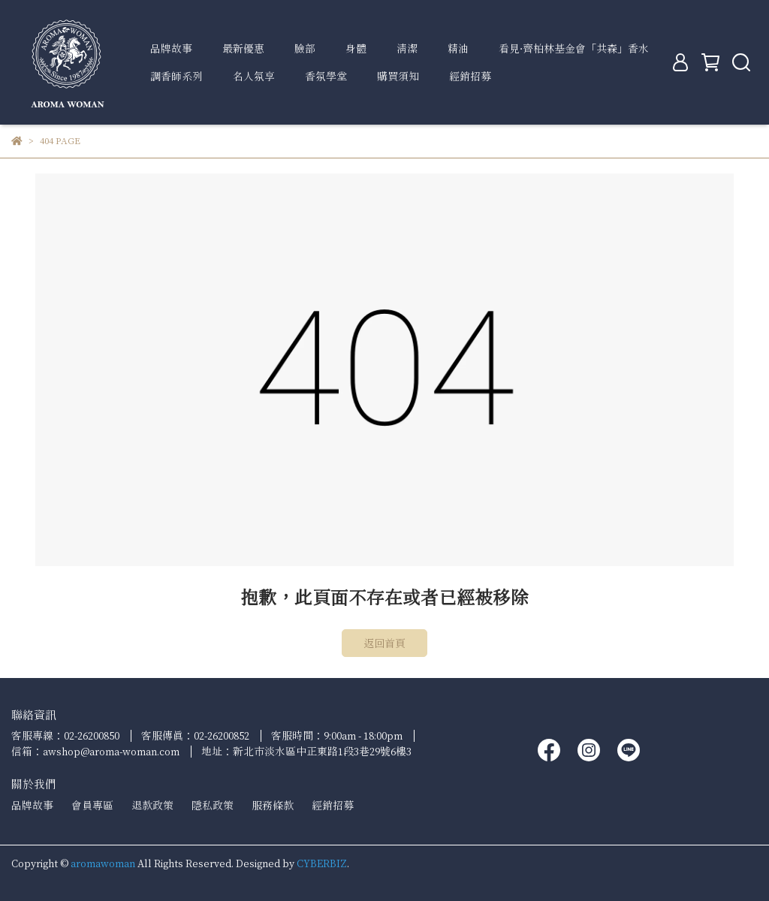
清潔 (407, 48)
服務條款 (273, 805)
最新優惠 (243, 48)
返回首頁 (384, 643)
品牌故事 (171, 48)
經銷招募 (470, 76)
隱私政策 (212, 805)
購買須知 (398, 76)
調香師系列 (176, 76)
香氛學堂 (326, 76)
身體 (355, 48)
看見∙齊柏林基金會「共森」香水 (574, 48)
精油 (458, 48)
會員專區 (92, 805)
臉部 (304, 48)
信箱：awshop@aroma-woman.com (95, 751)
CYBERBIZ (322, 863)
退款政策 (152, 805)
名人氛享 (254, 76)
